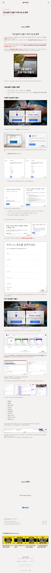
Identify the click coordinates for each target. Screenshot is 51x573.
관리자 (30, 570)
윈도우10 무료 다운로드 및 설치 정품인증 (11, 522)
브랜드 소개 (19, 561)
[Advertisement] (25, 495)
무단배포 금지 (31, 561)
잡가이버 (25, 2)
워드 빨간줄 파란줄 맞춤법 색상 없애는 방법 (12, 524)
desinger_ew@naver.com (27, 564)
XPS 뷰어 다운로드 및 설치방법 (9, 521)
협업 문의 (25, 561)
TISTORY (26, 570)
